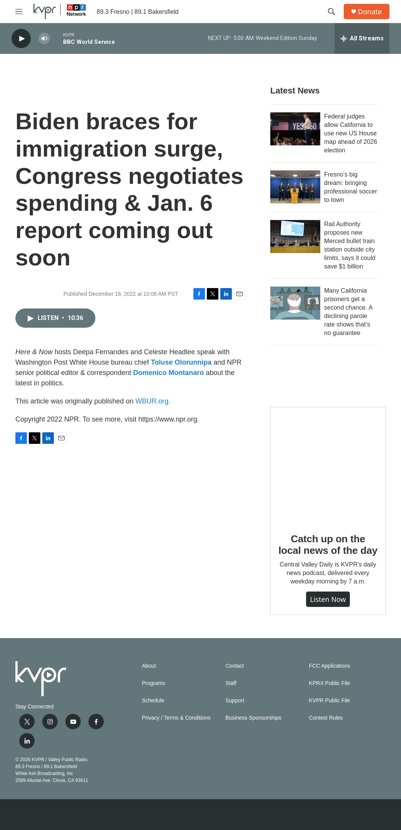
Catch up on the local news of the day (327, 544)
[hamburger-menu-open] (19, 11)
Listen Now (328, 599)
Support (234, 700)
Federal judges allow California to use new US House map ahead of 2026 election (350, 133)
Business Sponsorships (253, 718)
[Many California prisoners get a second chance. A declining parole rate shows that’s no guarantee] (295, 303)
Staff (230, 683)
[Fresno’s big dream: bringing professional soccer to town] (295, 186)
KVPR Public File (329, 700)
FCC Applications (329, 666)
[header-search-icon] (331, 11)
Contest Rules (326, 718)
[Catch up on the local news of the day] (328, 464)
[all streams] (361, 38)
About (149, 666)
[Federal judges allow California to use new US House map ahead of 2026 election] (295, 128)
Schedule (153, 700)
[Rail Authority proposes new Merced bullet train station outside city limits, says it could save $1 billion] (295, 236)
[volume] (44, 38)
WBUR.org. (152, 401)
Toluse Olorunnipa (181, 362)
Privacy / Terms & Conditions (176, 718)
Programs (153, 683)
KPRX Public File (329, 683)
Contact (234, 666)
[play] (21, 38)
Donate (370, 12)
